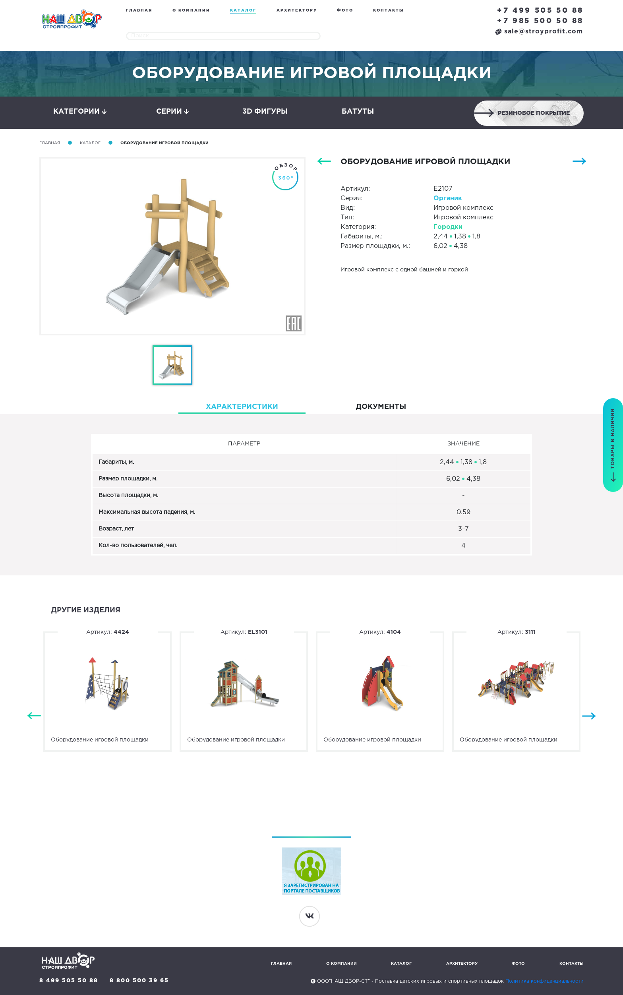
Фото (345, 10)
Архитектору (297, 10)
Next (589, 716)
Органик (447, 198)
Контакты (388, 10)
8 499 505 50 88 (68, 980)
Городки (447, 227)
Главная (139, 10)
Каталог (243, 10)
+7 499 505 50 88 (540, 11)
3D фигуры (265, 111)
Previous (34, 716)
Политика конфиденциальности (544, 981)
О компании (191, 10)
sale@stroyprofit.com (539, 32)
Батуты (358, 111)
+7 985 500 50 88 (540, 21)
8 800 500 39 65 (139, 980)
